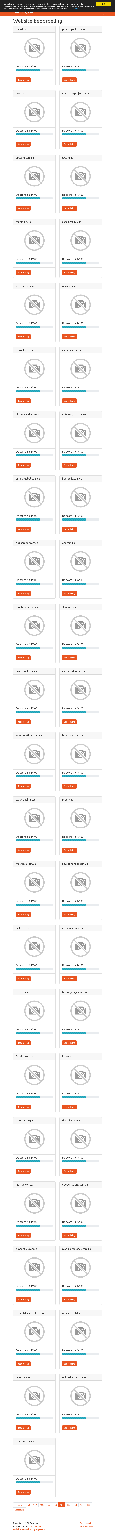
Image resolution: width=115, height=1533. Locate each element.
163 (75, 1505)
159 (48, 1505)
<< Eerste (19, 1505)
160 (55, 1505)
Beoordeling (23, 80)
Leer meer (73, 8)
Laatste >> (20, 1509)
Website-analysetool (23, 11)
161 (62, 1505)
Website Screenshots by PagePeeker (29, 1529)
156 (28, 1505)
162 (68, 1505)
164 (82, 1505)
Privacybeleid (86, 1523)
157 (35, 1505)
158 (42, 1505)
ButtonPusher (35, 1526)
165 (88, 1505)
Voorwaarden (86, 1526)
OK (103, 4)
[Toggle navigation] (100, 12)
